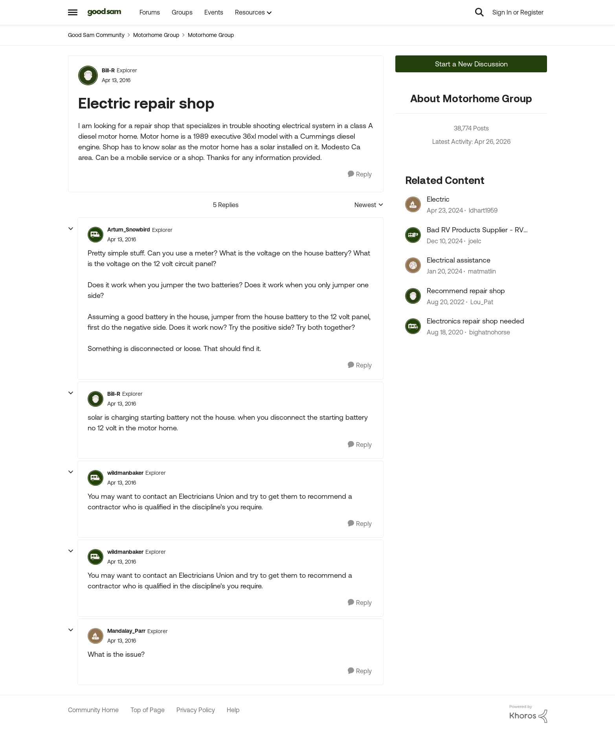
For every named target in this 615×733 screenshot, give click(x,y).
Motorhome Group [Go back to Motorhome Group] (156, 35)
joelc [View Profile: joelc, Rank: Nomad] (474, 240)
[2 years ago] (445, 210)
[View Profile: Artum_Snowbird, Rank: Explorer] (95, 234)
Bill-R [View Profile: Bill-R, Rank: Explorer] (108, 70)
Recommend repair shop (466, 291)
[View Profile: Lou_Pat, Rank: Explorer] (413, 296)
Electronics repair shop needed (475, 321)
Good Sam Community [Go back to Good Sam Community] (96, 35)
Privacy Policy (195, 709)
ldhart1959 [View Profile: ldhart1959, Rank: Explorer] (483, 210)
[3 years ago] (445, 302)
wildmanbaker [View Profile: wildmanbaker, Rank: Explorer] (125, 473)
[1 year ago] (445, 241)
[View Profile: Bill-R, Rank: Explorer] (88, 75)
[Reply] (359, 174)
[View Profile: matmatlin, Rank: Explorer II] (413, 265)
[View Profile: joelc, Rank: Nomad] (413, 235)
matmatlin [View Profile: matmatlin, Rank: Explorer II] (482, 271)
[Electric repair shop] (121, 239)
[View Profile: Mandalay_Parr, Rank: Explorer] (95, 636)
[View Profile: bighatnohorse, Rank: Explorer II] (413, 326)
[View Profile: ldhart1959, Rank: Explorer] (413, 204)
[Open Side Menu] (72, 12)
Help (233, 709)
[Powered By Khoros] (528, 714)
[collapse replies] (70, 228)
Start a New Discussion (471, 64)
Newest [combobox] (369, 205)
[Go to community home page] (104, 12)
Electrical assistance (458, 260)
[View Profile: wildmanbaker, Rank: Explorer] (95, 478)
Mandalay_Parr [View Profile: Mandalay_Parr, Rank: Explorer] (126, 631)
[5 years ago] (445, 332)
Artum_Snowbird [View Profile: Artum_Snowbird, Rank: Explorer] (128, 229)
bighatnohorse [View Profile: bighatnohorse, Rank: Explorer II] (489, 332)
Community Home (93, 709)
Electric (438, 199)
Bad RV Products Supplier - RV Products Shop (475, 230)
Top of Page (147, 709)
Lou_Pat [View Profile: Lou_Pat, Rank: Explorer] (481, 301)
